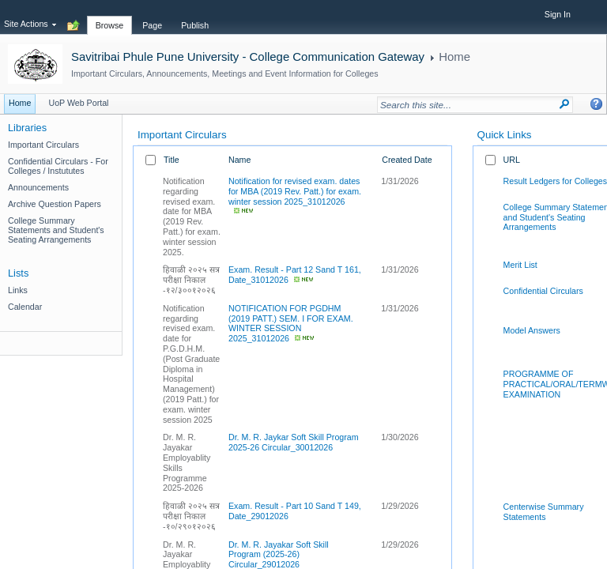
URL (511, 159)
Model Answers (531, 330)
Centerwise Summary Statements (543, 512)
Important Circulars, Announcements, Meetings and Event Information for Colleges (225, 73)
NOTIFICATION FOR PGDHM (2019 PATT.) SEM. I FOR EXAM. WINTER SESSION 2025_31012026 (290, 323)
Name (239, 159)
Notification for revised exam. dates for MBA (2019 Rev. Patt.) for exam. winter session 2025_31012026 (294, 191)
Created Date (407, 159)
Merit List (520, 264)
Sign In (558, 14)
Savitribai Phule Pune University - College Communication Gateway (247, 56)
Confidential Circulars (543, 291)
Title (171, 159)
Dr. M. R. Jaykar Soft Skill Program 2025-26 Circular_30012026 (293, 442)
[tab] (110, 16)
